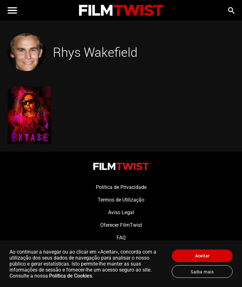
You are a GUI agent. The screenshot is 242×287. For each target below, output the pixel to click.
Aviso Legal (121, 212)
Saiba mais (202, 271)
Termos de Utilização (121, 200)
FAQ (121, 238)
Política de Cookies (70, 276)
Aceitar (202, 255)
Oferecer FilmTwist (121, 225)
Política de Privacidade (121, 187)
